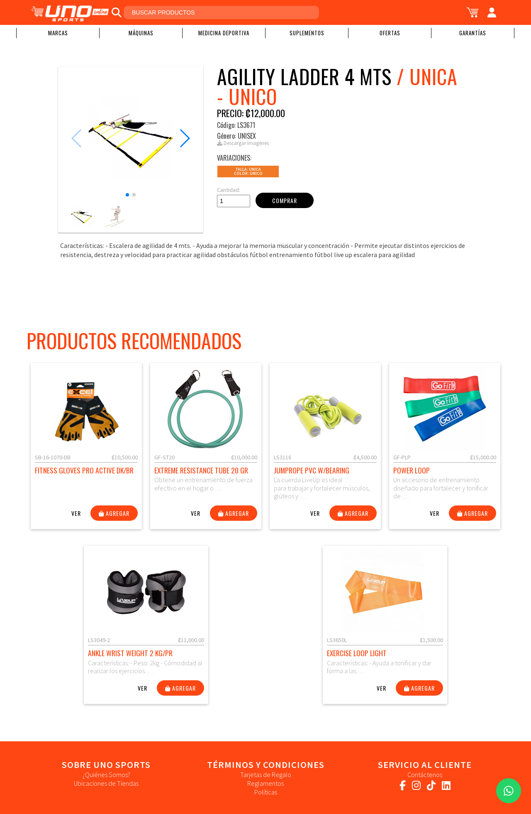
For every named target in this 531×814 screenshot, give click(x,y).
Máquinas (141, 33)
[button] (127, 194)
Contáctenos (424, 774)
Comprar (284, 200)
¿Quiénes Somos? (106, 774)
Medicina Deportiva (223, 33)
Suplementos (307, 33)
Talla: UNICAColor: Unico (248, 171)
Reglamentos (265, 783)
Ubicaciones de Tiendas (106, 783)
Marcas (58, 33)
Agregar (114, 513)
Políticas (265, 792)
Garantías (472, 33)
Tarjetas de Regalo (265, 774)
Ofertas (390, 33)
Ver (76, 513)
